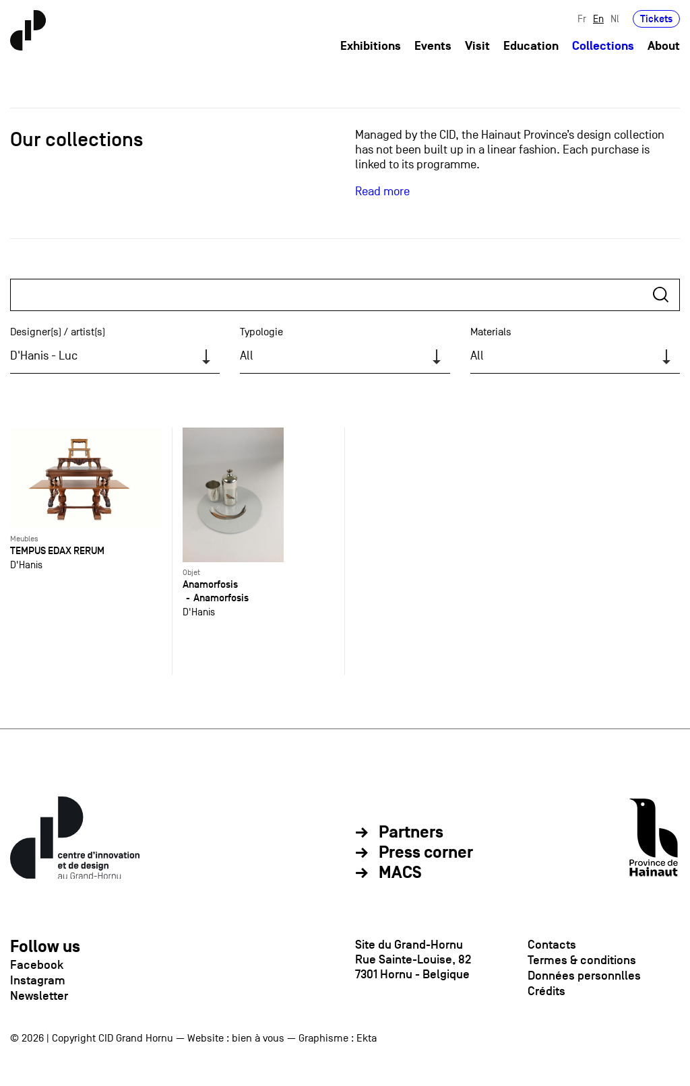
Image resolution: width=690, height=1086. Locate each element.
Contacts (552, 944)
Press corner (426, 853)
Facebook (36, 964)
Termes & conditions (582, 960)
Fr (581, 18)
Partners (411, 833)
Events (432, 46)
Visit (477, 46)
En (598, 18)
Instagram (37, 980)
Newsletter (39, 995)
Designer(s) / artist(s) (57, 332)
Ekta (366, 1038)
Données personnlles (584, 975)
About (664, 46)
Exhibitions (370, 46)
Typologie (261, 332)
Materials (490, 332)
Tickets (656, 18)
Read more (382, 191)
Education (531, 46)
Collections (603, 46)
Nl (614, 18)
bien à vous (258, 1038)
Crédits (546, 991)
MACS (400, 873)
